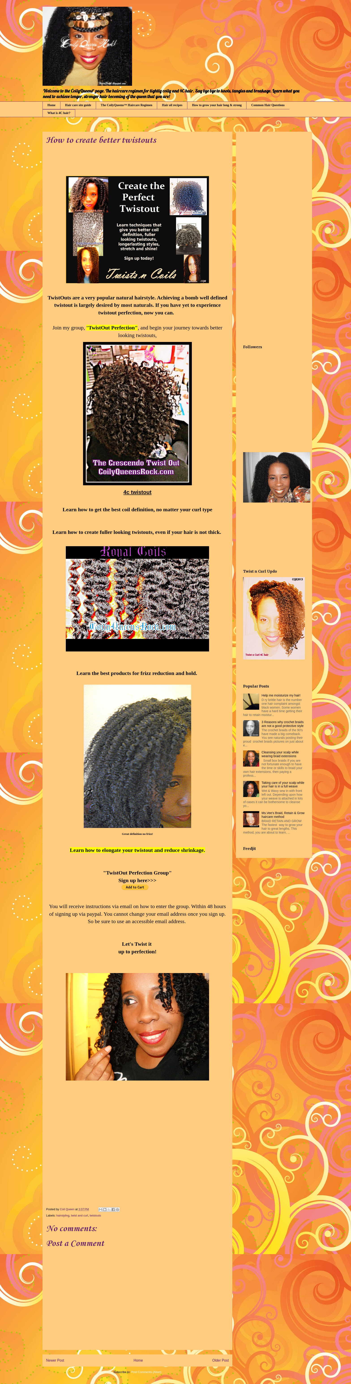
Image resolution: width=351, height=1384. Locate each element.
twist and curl (79, 1215)
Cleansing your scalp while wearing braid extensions (280, 754)
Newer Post (55, 1360)
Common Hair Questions (268, 105)
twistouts (95, 1215)
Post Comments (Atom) (146, 1372)
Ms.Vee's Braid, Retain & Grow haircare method (283, 815)
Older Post (220, 1360)
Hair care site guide (78, 105)
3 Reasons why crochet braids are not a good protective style (283, 724)
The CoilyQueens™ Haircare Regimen (126, 105)
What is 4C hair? (58, 113)
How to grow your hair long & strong (217, 105)
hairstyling (63, 1215)
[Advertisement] (127, 163)
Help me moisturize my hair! (281, 695)
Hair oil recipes (172, 105)
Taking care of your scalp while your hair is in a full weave (283, 784)
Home (51, 105)
